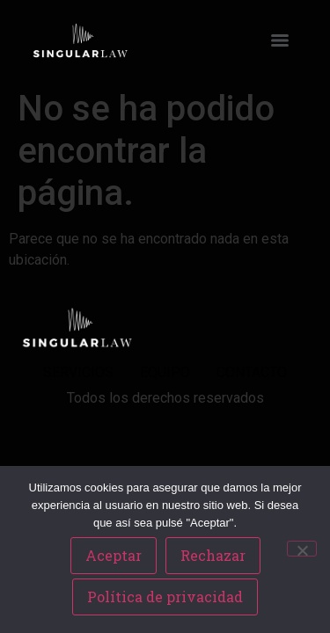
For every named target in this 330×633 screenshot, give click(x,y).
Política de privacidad (165, 596)
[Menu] (280, 40)
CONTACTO (251, 372)
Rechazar (213, 555)
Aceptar (113, 555)
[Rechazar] (302, 549)
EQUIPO (165, 372)
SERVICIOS (78, 372)
